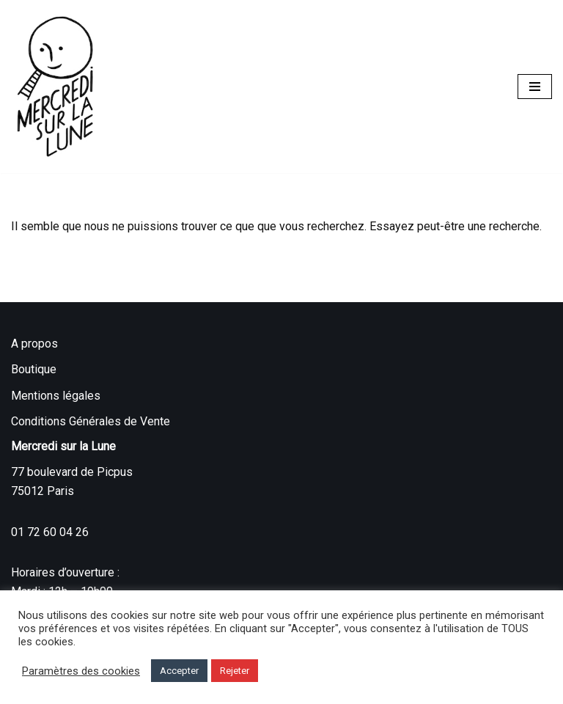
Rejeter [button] (234, 670)
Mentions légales (55, 396)
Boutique (33, 369)
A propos (34, 344)
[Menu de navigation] (535, 86)
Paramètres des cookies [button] (81, 671)
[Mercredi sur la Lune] (55, 86)
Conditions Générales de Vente (90, 421)
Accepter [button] (179, 670)
